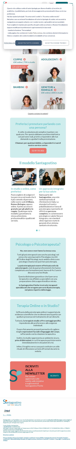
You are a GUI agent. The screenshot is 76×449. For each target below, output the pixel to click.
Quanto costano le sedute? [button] (38, 113)
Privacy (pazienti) (18, 437)
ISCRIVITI (54, 376)
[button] (37, 230)
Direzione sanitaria (8, 435)
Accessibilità (40, 437)
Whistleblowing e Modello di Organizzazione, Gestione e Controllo (29, 439)
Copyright (58, 439)
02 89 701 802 (38, 150)
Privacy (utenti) (7, 437)
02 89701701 (7, 427)
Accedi (62, 4)
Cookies (51, 439)
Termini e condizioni (29, 437)
